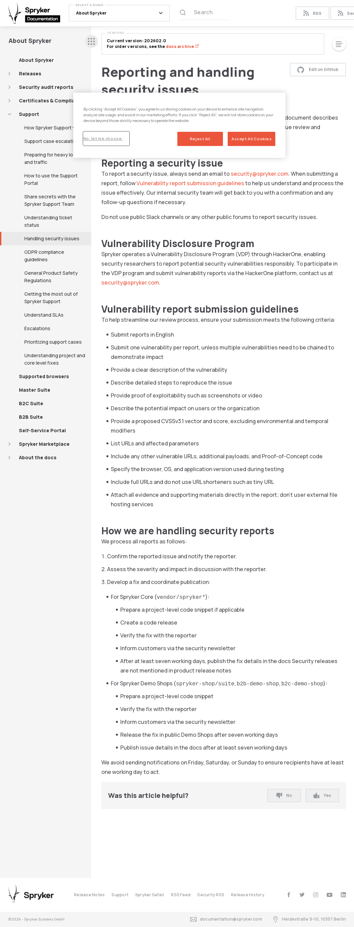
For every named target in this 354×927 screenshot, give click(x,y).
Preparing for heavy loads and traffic (52, 158)
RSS (312, 13)
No (284, 795)
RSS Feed (181, 895)
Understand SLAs (44, 315)
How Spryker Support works (55, 127)
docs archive (182, 46)
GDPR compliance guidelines (44, 256)
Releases (30, 73)
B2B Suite (31, 417)
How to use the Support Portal (51, 179)
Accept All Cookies (251, 138)
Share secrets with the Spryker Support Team (50, 200)
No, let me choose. (103, 138)
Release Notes (89, 895)
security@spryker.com (259, 173)
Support (29, 114)
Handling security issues (51, 238)
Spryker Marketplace (44, 444)
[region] (179, 125)
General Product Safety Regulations (51, 277)
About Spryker (36, 60)
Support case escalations (53, 141)
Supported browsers (44, 376)
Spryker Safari (149, 895)
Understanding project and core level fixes (54, 359)
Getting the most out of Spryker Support (51, 297)
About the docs (37, 457)
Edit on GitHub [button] (317, 69)
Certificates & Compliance (51, 100)
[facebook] (288, 894)
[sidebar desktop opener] (91, 41)
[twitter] (302, 894)
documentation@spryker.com (226, 919)
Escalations (37, 328)
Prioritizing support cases (53, 342)
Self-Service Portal (42, 430)
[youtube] (329, 895)
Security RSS (210, 895)
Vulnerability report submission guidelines (190, 183)
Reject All (200, 138)
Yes (322, 795)
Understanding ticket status (48, 221)
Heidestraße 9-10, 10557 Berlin (309, 919)
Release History (247, 895)
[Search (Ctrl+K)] (204, 13)
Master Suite (34, 390)
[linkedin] (343, 894)
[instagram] (315, 894)
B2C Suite (31, 403)
